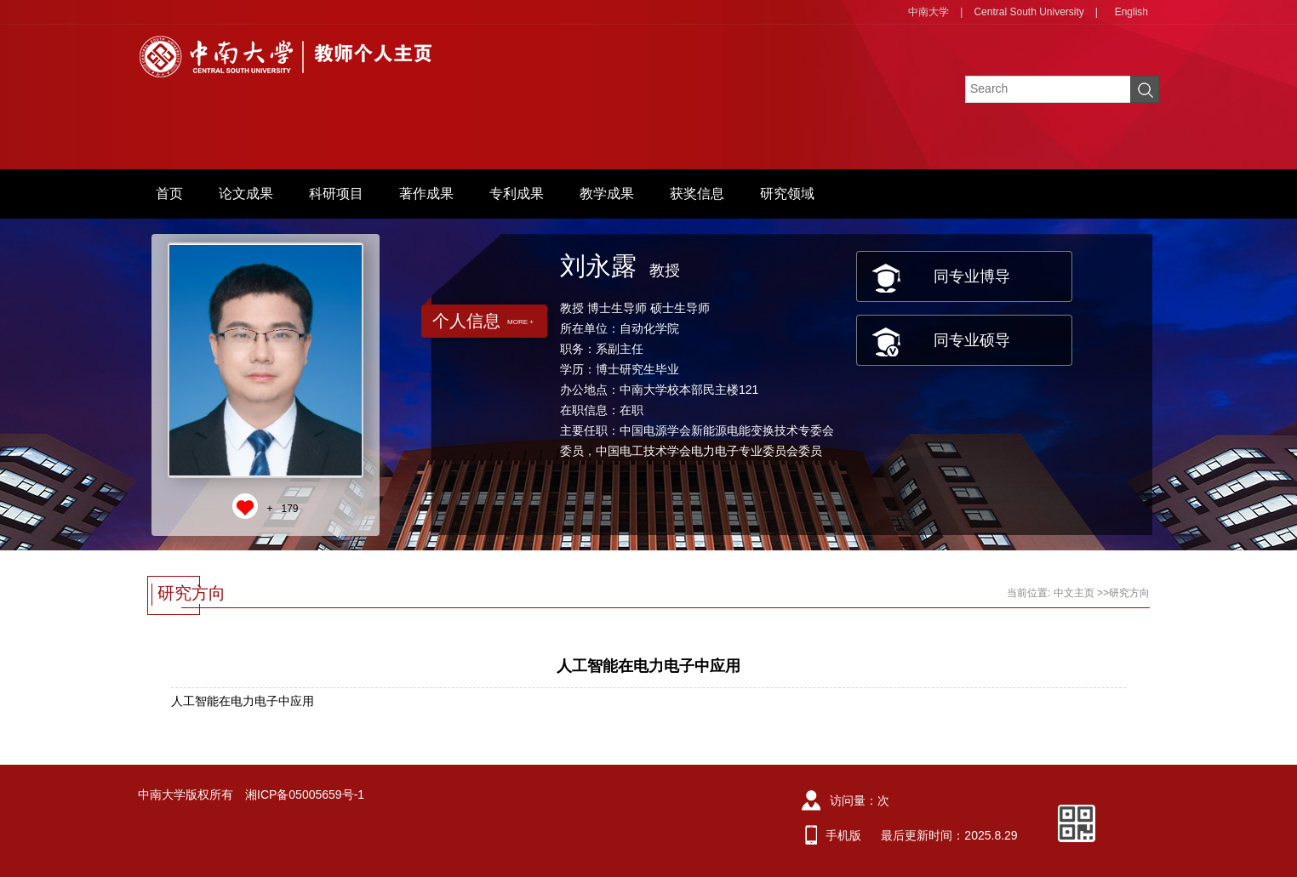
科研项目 (336, 193)
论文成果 (246, 193)
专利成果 (516, 193)
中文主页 (1074, 593)
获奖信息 (697, 193)
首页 (169, 193)
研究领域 (787, 193)
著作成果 (426, 193)
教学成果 (607, 193)
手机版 (843, 835)
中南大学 (928, 12)
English (1131, 12)
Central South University (1028, 12)
